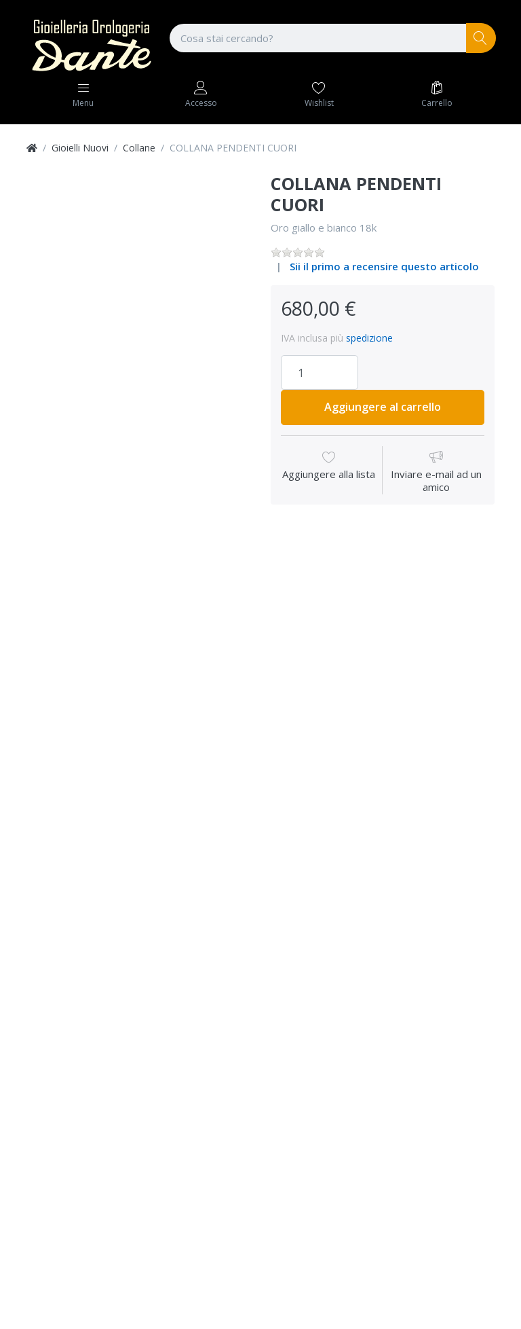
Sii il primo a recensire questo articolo (384, 266)
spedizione (369, 337)
